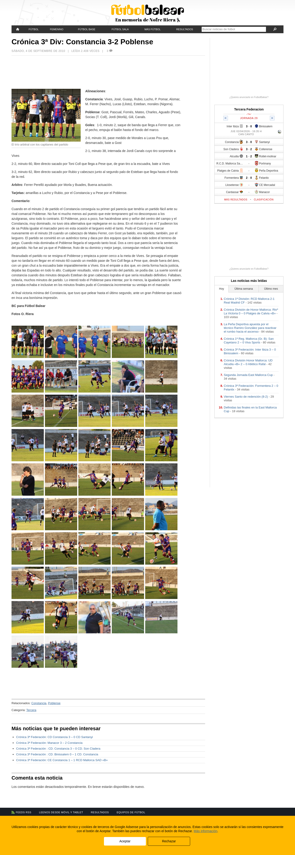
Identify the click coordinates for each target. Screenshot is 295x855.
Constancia (38, 703)
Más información (205, 831)
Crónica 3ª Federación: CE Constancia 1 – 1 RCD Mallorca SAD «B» (62, 760)
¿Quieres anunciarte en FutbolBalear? (248, 97)
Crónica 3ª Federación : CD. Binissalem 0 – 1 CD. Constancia (57, 754)
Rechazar (169, 841)
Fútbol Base (86, 29)
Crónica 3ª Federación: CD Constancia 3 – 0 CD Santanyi (54, 737)
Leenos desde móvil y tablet (61, 812)
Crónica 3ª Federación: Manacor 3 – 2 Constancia (49, 743)
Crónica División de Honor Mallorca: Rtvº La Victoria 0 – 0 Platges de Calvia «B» (251, 311)
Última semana (243, 288)
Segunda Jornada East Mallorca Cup (248, 375)
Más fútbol (153, 29)
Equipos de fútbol (131, 812)
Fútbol (33, 29)
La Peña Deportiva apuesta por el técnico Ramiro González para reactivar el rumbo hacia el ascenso (250, 327)
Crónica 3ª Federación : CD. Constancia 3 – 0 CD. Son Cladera (58, 748)
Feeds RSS (23, 812)
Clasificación (264, 199)
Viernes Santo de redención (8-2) (246, 396)
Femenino (56, 29)
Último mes (271, 288)
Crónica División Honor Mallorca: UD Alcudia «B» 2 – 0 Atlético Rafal (248, 362)
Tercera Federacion (249, 109)
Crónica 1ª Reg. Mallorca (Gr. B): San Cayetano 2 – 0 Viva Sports (249, 340)
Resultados (184, 29)
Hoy (221, 288)
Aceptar (124, 841)
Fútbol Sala (120, 29)
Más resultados (236, 199)
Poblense (54, 703)
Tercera (31, 710)
